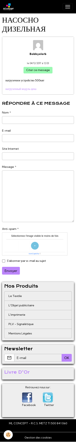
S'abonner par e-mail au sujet (26, 261)
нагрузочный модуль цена (20, 89)
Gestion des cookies (38, 437)
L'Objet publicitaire (21, 305)
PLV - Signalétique (21, 324)
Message (8, 167)
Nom (5, 112)
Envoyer (11, 271)
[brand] (9, 6)
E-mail (6, 130)
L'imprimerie (17, 314)
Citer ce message (38, 70)
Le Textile (15, 296)
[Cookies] (8, 434)
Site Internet (10, 149)
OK (66, 358)
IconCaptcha (34, 254)
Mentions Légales (20, 333)
